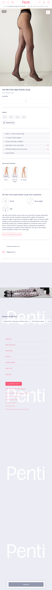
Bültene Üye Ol (15, 383)
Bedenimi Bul (8, 123)
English (8, 374)
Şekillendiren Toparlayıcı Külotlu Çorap (15, 321)
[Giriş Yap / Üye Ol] (44, 2)
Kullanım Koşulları (11, 403)
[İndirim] (12, 2)
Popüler (8, 339)
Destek (8, 356)
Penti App (8, 368)
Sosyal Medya (10, 362)
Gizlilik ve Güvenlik (11, 399)
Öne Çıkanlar (10, 345)
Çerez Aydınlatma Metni (12, 396)
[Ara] (8, 2)
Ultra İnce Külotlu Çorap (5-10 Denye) (14, 6)
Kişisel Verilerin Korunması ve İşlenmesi (17, 393)
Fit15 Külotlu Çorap (38, 321)
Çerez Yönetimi (10, 406)
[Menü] (3, 2)
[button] (25, 84)
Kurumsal (9, 351)
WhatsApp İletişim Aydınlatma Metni (17, 409)
